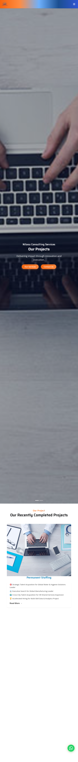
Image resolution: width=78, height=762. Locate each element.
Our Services (30, 266)
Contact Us (48, 266)
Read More (16, 603)
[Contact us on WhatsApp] (71, 748)
